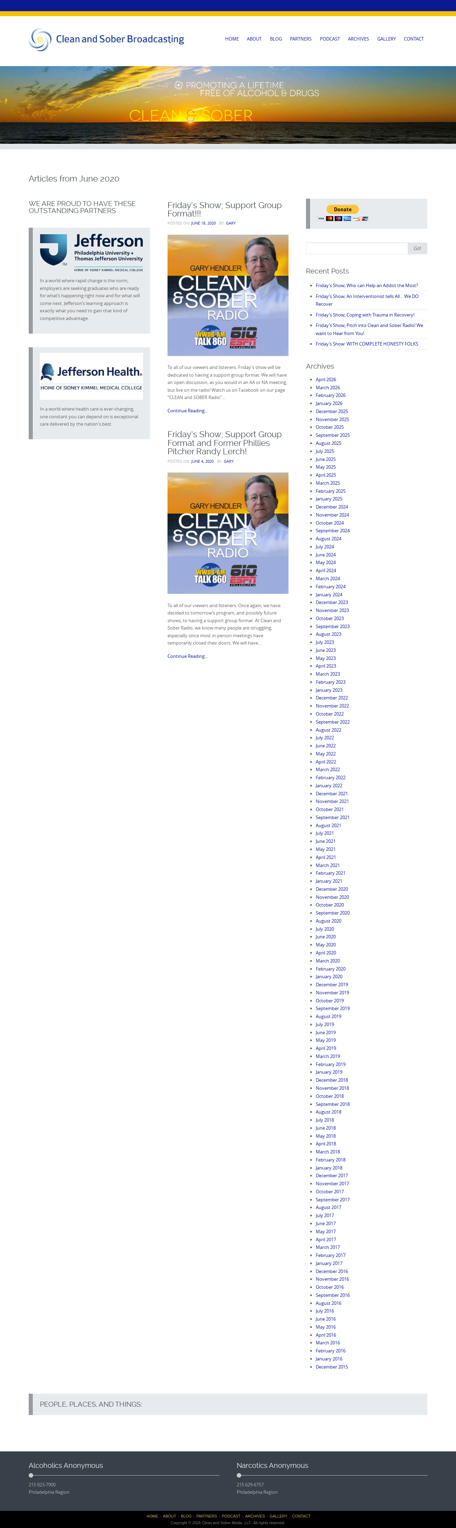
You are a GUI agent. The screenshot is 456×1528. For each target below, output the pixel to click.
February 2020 (330, 969)
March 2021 (328, 865)
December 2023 (332, 602)
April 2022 (326, 762)
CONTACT (414, 39)
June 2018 (326, 1128)
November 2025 (332, 419)
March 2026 (328, 387)
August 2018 (328, 1112)
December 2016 (332, 1271)
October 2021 (330, 809)
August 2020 (328, 921)
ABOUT (254, 39)
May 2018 (326, 1136)
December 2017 (332, 1175)
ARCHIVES (358, 39)
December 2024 (332, 507)
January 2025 (329, 499)
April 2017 (326, 1239)
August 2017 (328, 1207)
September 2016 (333, 1295)
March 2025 (328, 483)
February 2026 (330, 395)
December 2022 (332, 698)
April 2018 (326, 1143)
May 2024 (326, 562)
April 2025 (326, 475)
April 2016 (326, 1335)
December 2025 (332, 411)
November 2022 (332, 706)
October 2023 (330, 618)
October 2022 (330, 714)
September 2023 (333, 626)
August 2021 (328, 825)
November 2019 (332, 992)
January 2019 (329, 1072)
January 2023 (329, 690)
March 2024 (328, 578)
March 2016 (328, 1342)
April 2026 (326, 379)
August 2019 (328, 1016)
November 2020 (332, 897)
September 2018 (333, 1104)
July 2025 (325, 451)
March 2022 (328, 769)
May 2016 (326, 1327)
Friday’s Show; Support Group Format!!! (225, 209)
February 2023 (330, 682)
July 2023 (325, 642)
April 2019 (326, 1048)
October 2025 (330, 427)
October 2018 (330, 1096)
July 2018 (325, 1120)
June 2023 (326, 650)
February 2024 (330, 586)
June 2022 (326, 745)
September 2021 (333, 817)
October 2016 (330, 1287)
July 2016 (325, 1311)
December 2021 (332, 793)
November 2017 (332, 1183)
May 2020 (326, 944)
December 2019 (332, 984)
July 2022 (325, 737)
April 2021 (326, 857)
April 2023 (326, 666)
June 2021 (326, 841)
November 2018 (332, 1088)
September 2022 (333, 722)
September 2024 (333, 530)
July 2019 (325, 1024)
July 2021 (325, 833)
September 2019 (333, 1008)
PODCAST (330, 39)
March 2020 (328, 961)
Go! (417, 248)
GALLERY (386, 39)
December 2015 (332, 1367)
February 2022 (330, 777)
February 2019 (330, 1064)
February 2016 (330, 1351)
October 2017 (330, 1191)
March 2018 (328, 1152)
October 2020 (330, 905)
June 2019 (326, 1032)
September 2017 (333, 1199)
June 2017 (326, 1223)
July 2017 (325, 1215)
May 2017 (326, 1231)
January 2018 (329, 1168)
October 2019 (330, 1000)
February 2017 (330, 1255)
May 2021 (326, 849)
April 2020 (326, 953)
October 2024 (330, 523)
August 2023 (328, 634)
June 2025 (326, 459)
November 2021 (332, 801)
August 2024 (328, 538)
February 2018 (330, 1160)
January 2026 (329, 403)
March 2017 (328, 1247)
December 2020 (332, 889)
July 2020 (325, 929)
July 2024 (325, 546)
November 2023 (332, 610)
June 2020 (326, 936)
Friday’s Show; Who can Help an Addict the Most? (367, 285)
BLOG (276, 39)
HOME (232, 39)
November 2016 (332, 1279)
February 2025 (330, 491)
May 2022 (326, 754)
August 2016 (328, 1303)
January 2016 (329, 1359)
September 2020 (333, 913)
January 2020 (329, 976)
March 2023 (328, 674)
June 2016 (326, 1319)
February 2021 (330, 873)
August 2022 (328, 730)
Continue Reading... (188, 410)
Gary (231, 223)
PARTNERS (301, 39)
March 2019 (328, 1056)
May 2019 (326, 1040)
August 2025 (328, 443)
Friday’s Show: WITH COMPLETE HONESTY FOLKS (367, 344)
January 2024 (329, 594)
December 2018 (332, 1080)
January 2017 (329, 1263)
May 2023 (326, 658)
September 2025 (333, 435)
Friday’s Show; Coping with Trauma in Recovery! (365, 315)
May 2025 (326, 467)
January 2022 (329, 785)
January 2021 (329, 881)
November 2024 (332, 515)
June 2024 (326, 555)
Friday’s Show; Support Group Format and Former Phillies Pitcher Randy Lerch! (225, 442)
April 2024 (326, 570)
